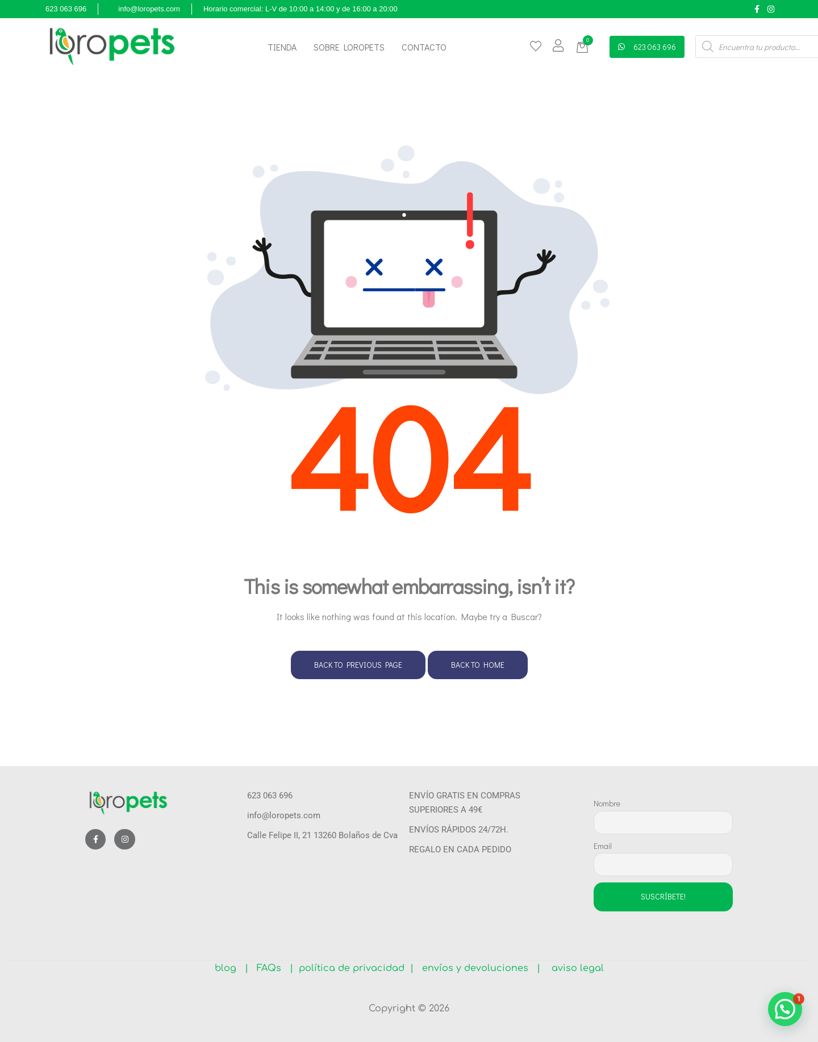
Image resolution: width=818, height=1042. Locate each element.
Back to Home (477, 664)
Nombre (607, 803)
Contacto (424, 47)
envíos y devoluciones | (478, 968)
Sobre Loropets (349, 47)
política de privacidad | (353, 968)
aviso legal (573, 968)
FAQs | (275, 968)
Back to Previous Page (358, 664)
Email (603, 845)
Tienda (282, 47)
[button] (584, 47)
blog (230, 968)
